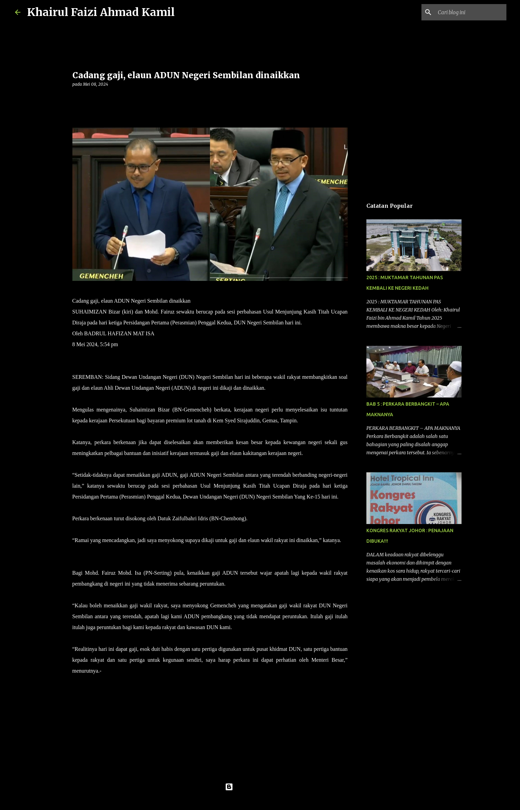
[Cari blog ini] (470, 12)
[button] (76, 98)
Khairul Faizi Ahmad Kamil (101, 12)
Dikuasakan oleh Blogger (260, 787)
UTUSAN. (113, 671)
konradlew (273, 800)
